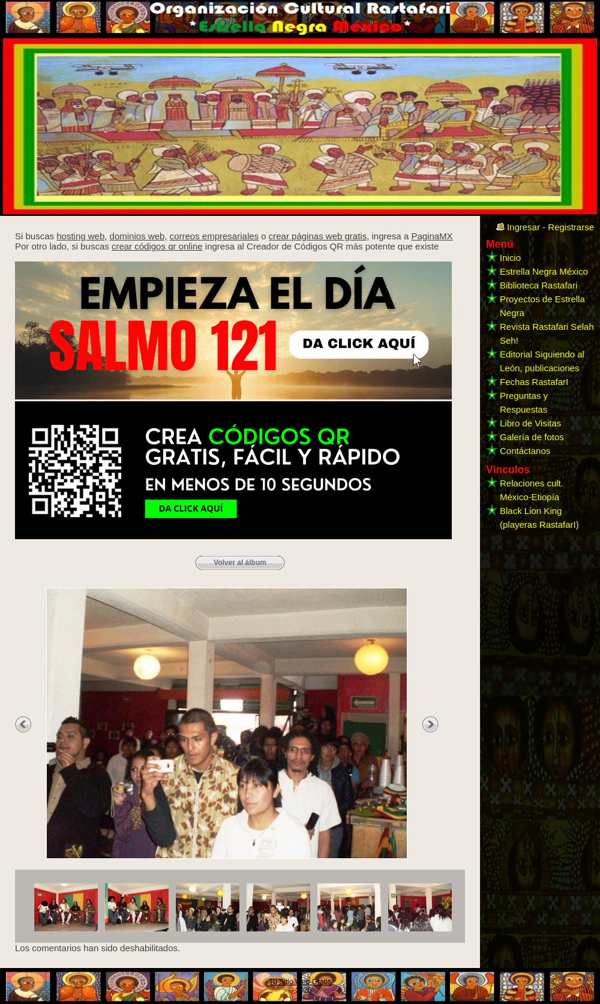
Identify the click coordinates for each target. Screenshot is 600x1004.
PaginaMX (431, 236)
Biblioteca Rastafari (538, 285)
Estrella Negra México (544, 271)
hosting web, (81, 236)
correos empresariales (214, 236)
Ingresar (523, 227)
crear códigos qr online (157, 246)
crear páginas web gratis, (319, 236)
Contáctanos (525, 451)
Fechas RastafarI (534, 382)
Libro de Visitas (530, 423)
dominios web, (138, 236)
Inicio (510, 257)
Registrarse (571, 227)
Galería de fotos (532, 437)
